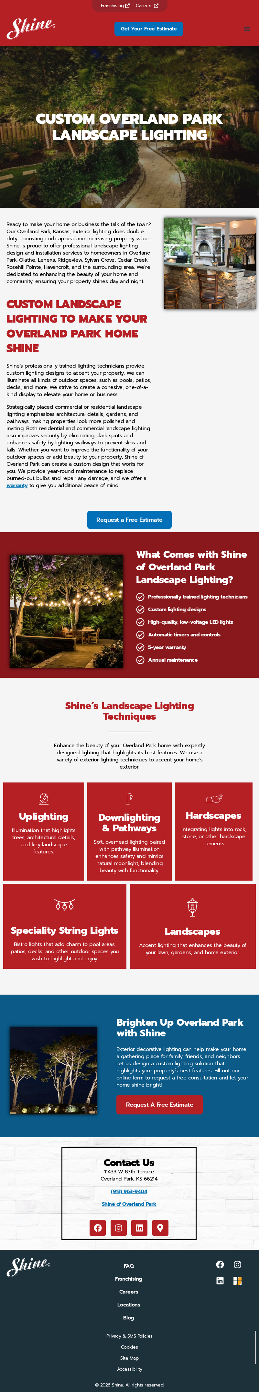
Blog (128, 1318)
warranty (16, 485)
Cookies (129, 1347)
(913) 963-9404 (129, 1191)
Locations (128, 1305)
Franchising (115, 5)
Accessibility (129, 1369)
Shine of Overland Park (129, 1204)
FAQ (129, 1266)
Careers (147, 5)
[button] (247, 28)
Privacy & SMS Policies (129, 1336)
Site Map (129, 1358)
